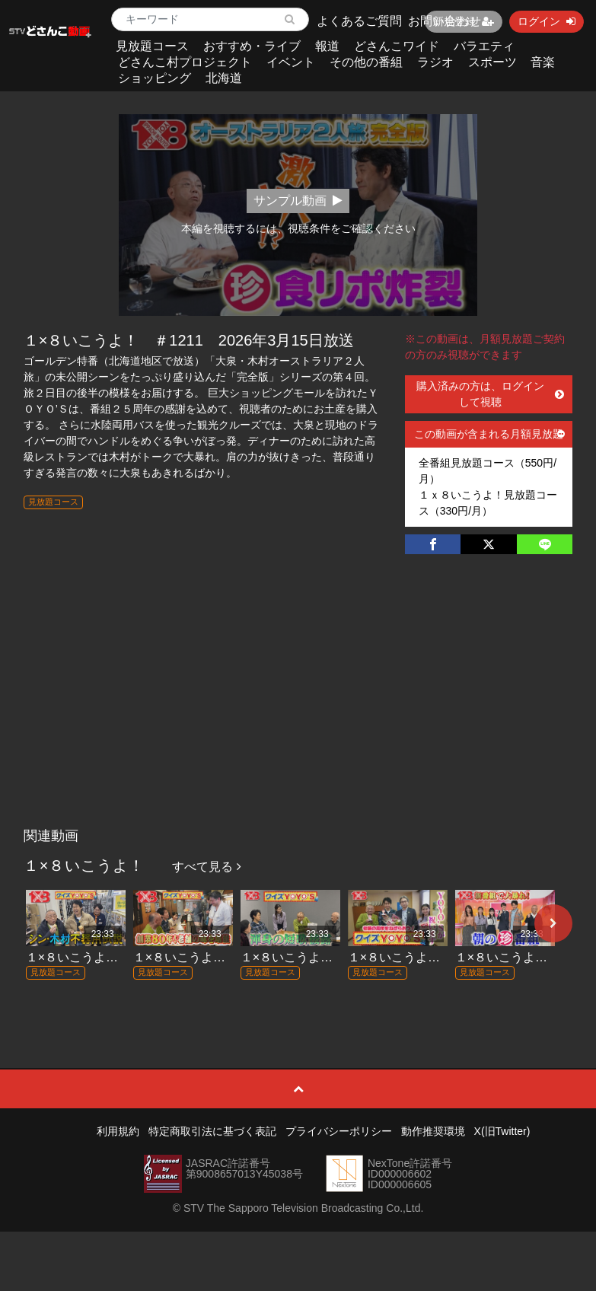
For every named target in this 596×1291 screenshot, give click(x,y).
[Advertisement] (298, 706)
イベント (290, 62)
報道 (327, 46)
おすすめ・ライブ (252, 46)
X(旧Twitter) (502, 1131)
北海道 (224, 78)
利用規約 (118, 1131)
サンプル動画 (298, 200)
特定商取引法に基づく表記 (212, 1131)
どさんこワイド (396, 46)
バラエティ (484, 46)
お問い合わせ (444, 20)
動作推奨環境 (433, 1131)
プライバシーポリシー (338, 1131)
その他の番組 (366, 62)
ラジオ (435, 62)
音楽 (543, 62)
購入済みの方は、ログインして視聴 (490, 394)
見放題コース (152, 46)
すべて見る (206, 866)
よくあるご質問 (359, 20)
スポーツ (492, 62)
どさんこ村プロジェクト (185, 62)
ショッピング (154, 78)
